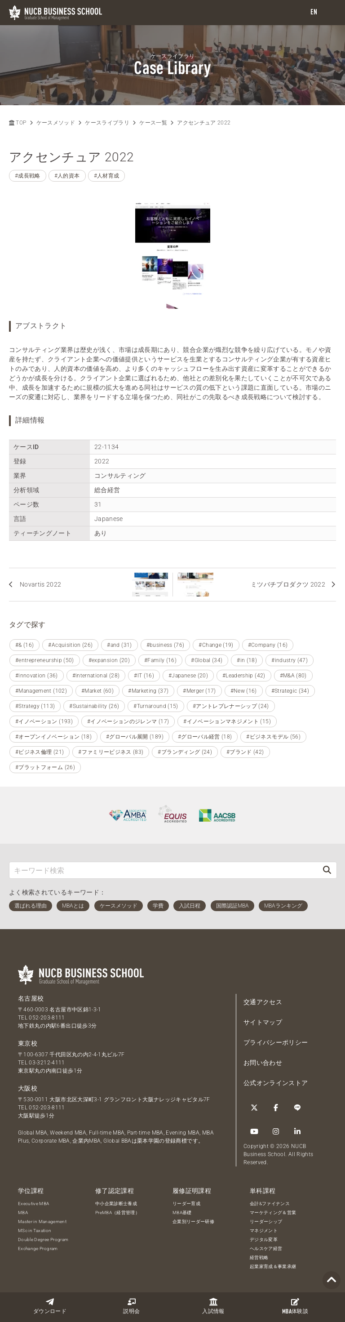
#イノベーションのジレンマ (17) (128, 721)
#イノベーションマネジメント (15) (227, 721)
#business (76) (165, 645)
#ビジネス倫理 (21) (39, 752)
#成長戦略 (27, 176)
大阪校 (27, 1088)
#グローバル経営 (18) (205, 737)
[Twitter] (254, 1107)
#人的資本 (67, 176)
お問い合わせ (262, 1062)
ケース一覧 (153, 123)
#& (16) (24, 645)
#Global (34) (206, 660)
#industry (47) (289, 660)
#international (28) (96, 675)
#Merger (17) (199, 691)
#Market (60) (97, 691)
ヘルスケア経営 (266, 1248)
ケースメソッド (55, 123)
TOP (17, 123)
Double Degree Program (43, 1239)
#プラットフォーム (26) (45, 767)
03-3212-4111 (47, 1062)
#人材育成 (106, 176)
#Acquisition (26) (70, 645)
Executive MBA (33, 1203)
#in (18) (247, 660)
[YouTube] (254, 1131)
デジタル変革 (264, 1239)
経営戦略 (259, 1257)
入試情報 (213, 1306)
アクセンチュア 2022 (203, 123)
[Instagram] (276, 1131)
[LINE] (297, 1107)
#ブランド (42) (245, 752)
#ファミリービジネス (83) (110, 752)
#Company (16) (268, 645)
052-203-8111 (47, 1018)
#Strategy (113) (35, 706)
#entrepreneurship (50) (44, 660)
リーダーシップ (266, 1221)
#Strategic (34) (290, 691)
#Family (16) (160, 660)
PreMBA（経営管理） (117, 1212)
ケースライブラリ (107, 123)
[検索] (327, 870)
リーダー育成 (186, 1203)
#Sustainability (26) (94, 706)
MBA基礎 (182, 1212)
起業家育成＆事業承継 (273, 1266)
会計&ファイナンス (270, 1203)
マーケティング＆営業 (273, 1212)
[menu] (329, 12)
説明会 (131, 1306)
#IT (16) (144, 675)
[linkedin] (297, 1131)
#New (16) (243, 691)
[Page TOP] (332, 1280)
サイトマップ (262, 1022)
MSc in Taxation (34, 1230)
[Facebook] (276, 1107)
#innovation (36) (36, 675)
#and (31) (119, 645)
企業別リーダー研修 (193, 1221)
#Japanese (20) (188, 675)
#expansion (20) (109, 660)
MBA (23, 1212)
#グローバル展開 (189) (135, 737)
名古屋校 (31, 998)
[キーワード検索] (163, 870)
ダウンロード (49, 1306)
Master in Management (42, 1221)
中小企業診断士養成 (116, 1203)
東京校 (27, 1043)
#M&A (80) (293, 675)
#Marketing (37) (148, 691)
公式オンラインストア (275, 1082)
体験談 (295, 1306)
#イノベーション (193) (44, 721)
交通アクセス (262, 1002)
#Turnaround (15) (155, 706)
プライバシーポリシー (275, 1042)
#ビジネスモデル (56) (273, 737)
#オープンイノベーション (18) (53, 737)
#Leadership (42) (243, 675)
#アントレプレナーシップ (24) (231, 706)
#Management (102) (41, 691)
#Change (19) (216, 645)
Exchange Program (38, 1248)
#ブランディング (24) (185, 752)
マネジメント (264, 1230)
